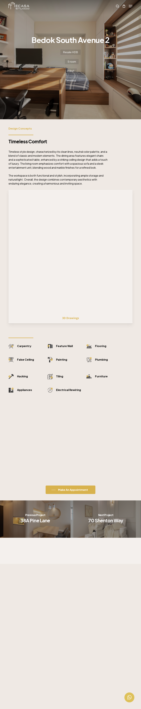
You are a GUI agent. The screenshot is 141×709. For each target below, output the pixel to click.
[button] (130, 6)
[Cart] (124, 6)
